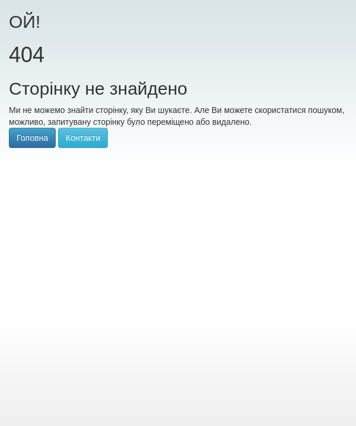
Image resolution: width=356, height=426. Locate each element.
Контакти (83, 138)
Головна (32, 138)
